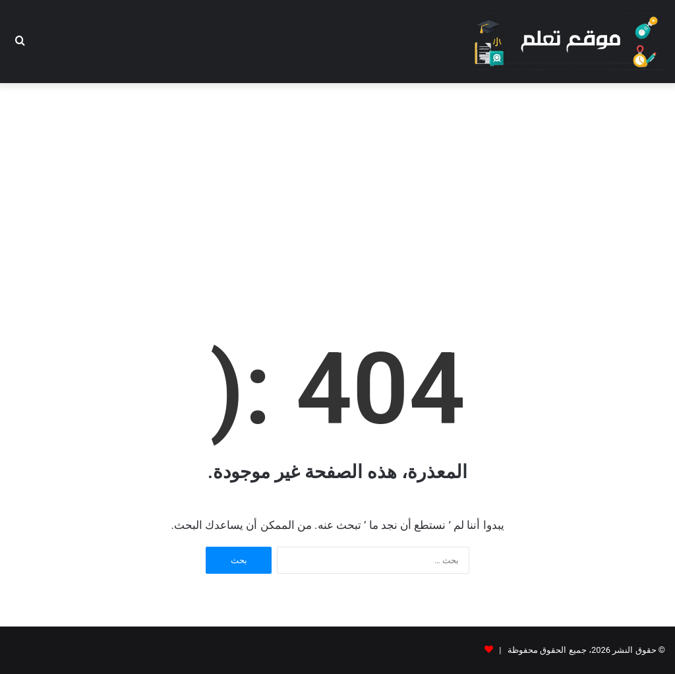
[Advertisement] (337, 188)
